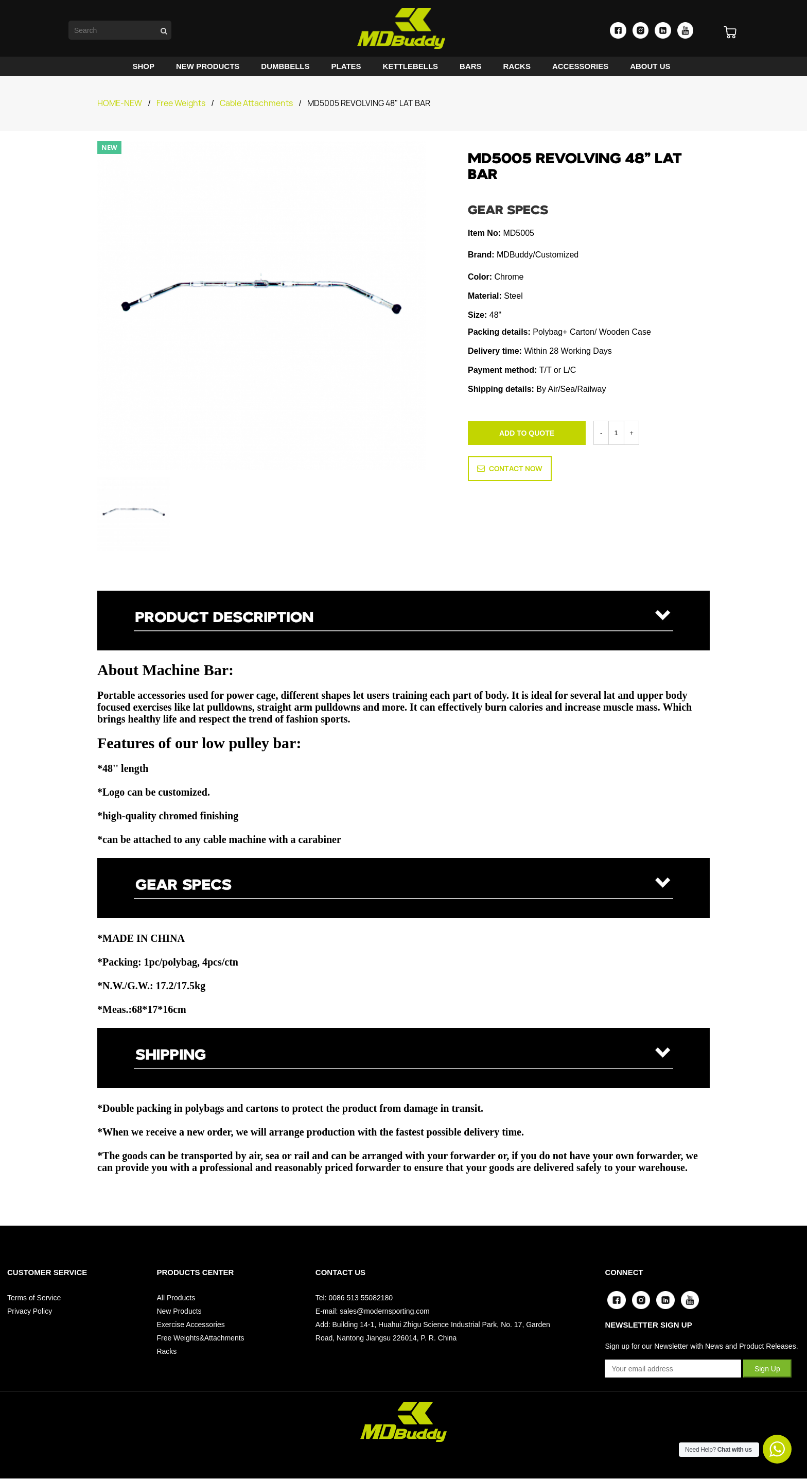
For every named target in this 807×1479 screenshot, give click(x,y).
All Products (175, 1298)
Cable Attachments (256, 103)
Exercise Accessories (190, 1324)
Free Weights (180, 103)
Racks (166, 1351)
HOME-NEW (119, 103)
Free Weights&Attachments (200, 1338)
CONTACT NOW (509, 467)
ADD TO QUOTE (526, 433)
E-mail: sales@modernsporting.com (372, 1311)
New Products (178, 1311)
